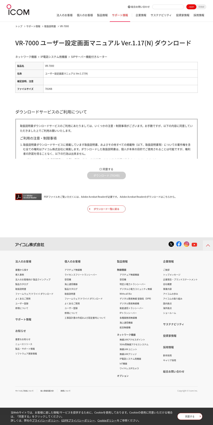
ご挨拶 (166, 279)
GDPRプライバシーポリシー (78, 420)
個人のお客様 (85, 15)
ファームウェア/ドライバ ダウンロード (34, 303)
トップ (18, 26)
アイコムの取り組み (172, 308)
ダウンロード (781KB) (106, 178)
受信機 (68, 289)
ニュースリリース (23, 354)
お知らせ (20, 341)
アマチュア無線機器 (129, 284)
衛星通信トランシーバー (131, 318)
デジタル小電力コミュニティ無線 (136, 299)
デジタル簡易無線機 (129, 313)
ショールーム (169, 323)
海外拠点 (167, 318)
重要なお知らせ (22, 349)
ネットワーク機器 (126, 344)
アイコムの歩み (170, 303)
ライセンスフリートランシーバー (81, 284)
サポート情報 (120, 15)
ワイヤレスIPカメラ (129, 378)
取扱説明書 (50, 26)
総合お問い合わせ (140, 6)
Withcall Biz (126, 303)
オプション (123, 386)
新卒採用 (167, 365)
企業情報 (141, 15)
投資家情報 (182, 15)
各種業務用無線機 (128, 327)
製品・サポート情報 (25, 358)
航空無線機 (125, 337)
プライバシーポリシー (45, 420)
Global (201, 7)
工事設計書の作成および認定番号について (85, 327)
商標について (73, 400)
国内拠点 (167, 313)
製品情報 (102, 15)
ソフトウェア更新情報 (26, 363)
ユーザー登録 (21, 313)
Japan (191, 7)
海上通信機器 (71, 294)
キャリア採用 (169, 370)
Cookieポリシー (107, 420)
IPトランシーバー (128, 323)
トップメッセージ (171, 284)
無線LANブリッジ (128, 364)
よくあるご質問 (22, 308)
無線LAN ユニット (128, 359)
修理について (21, 318)
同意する (108, 169)
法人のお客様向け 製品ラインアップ (32, 289)
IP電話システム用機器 (130, 368)
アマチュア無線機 (73, 279)
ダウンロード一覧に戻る (106, 216)
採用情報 (199, 15)
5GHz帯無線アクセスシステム (134, 354)
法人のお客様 (65, 15)
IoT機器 (123, 373)
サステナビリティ (161, 15)
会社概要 (167, 294)
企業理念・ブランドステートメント (180, 289)
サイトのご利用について (26, 400)
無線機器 (121, 279)
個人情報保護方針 (52, 400)
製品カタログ (21, 294)
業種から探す (21, 279)
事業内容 (167, 299)
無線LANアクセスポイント (132, 349)
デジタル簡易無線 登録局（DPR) (135, 308)
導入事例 (19, 284)
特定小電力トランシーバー (133, 294)
